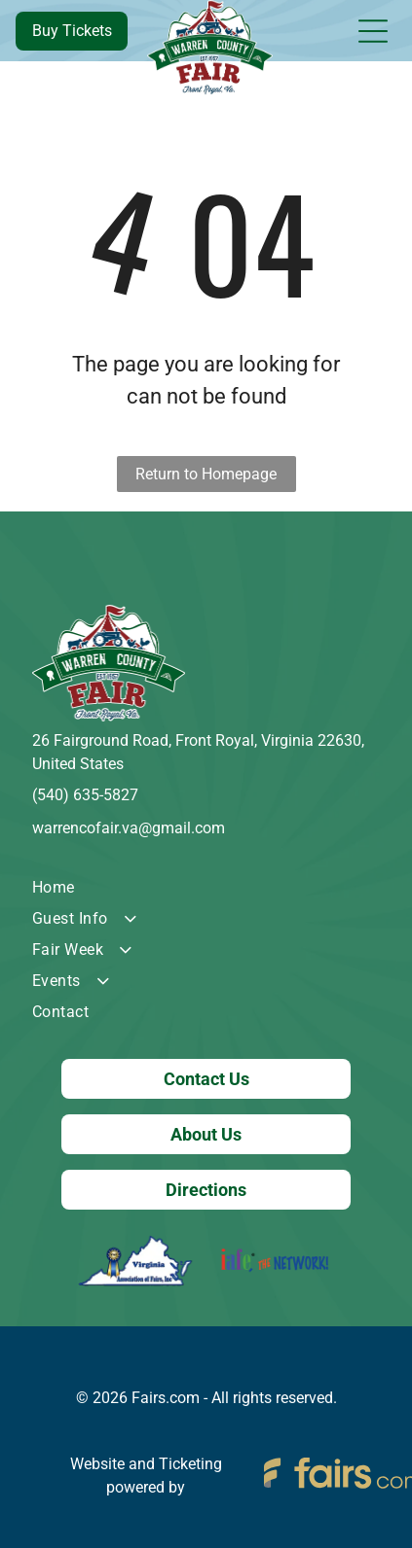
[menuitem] (206, 887)
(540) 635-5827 (85, 795)
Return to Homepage (206, 474)
